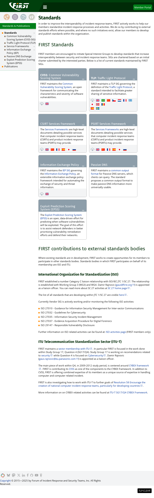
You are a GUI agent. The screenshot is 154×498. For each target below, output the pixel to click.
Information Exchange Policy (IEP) (19, 51)
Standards (10, 32)
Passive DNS (99, 165)
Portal (142, 7)
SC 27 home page (117, 288)
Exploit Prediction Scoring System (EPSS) (57, 208)
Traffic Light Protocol (120, 87)
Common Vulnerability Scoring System (56, 85)
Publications (11, 66)
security (45, 355)
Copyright (5, 480)
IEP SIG (66, 170)
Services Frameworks (56, 129)
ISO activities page (116, 331)
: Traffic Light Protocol (108, 78)
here (121, 294)
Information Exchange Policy (59, 165)
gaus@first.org (124, 284)
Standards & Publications (16, 26)
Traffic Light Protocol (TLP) (21, 42)
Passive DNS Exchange (19, 56)
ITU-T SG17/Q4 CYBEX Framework (128, 392)
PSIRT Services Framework (108, 124)
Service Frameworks (18, 46)
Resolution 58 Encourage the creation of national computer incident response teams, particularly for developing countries (91, 384)
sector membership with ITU (74, 348)
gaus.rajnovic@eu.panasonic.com (57, 358)
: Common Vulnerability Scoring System (59, 77)
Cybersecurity (95, 355)
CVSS (71, 368)
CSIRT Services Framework (57, 124)
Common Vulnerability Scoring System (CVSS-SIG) (21, 37)
